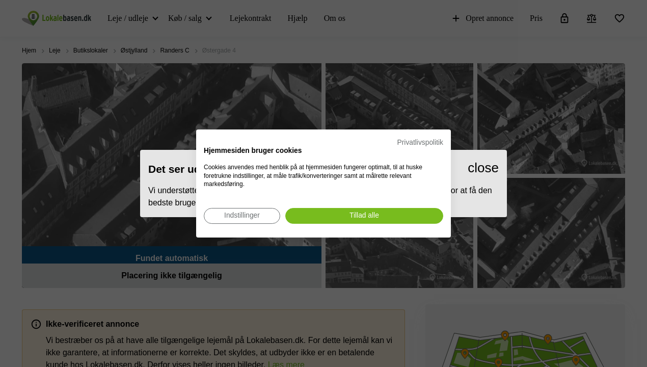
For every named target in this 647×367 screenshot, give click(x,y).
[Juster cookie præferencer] (242, 216)
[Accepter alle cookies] (364, 216)
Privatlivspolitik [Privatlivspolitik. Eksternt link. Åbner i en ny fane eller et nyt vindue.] (420, 142)
